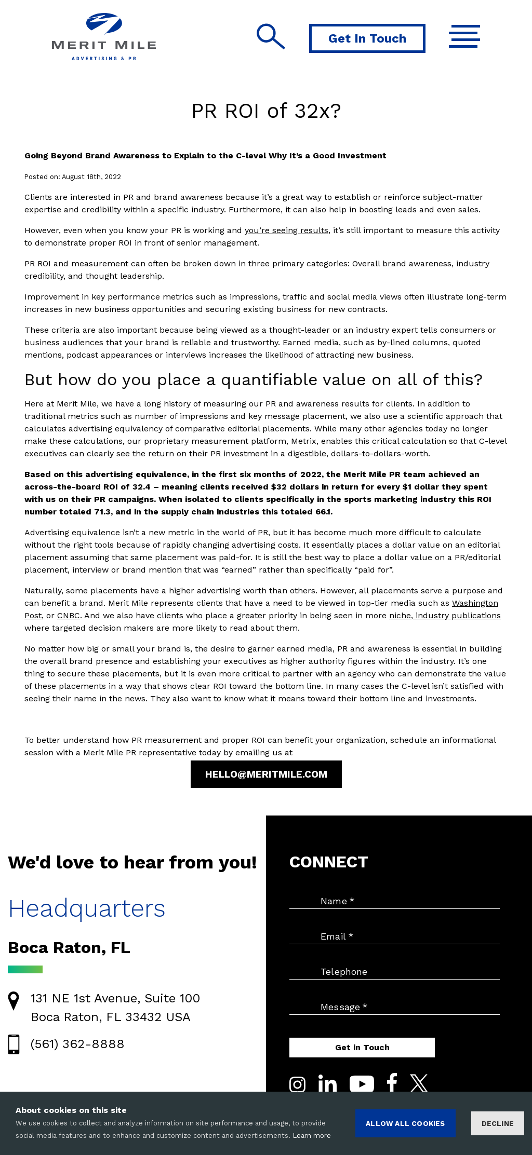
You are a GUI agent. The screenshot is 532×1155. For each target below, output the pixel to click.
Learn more (311, 1135)
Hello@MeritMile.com (266, 774)
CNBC (68, 615)
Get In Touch (367, 38)
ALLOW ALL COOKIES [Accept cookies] (405, 1123)
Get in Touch (362, 1047)
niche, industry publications (445, 615)
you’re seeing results (286, 230)
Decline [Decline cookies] (498, 1123)
